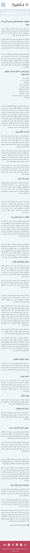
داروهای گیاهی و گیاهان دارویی (18, 525)
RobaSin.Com (15, 551)
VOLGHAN (12, 549)
